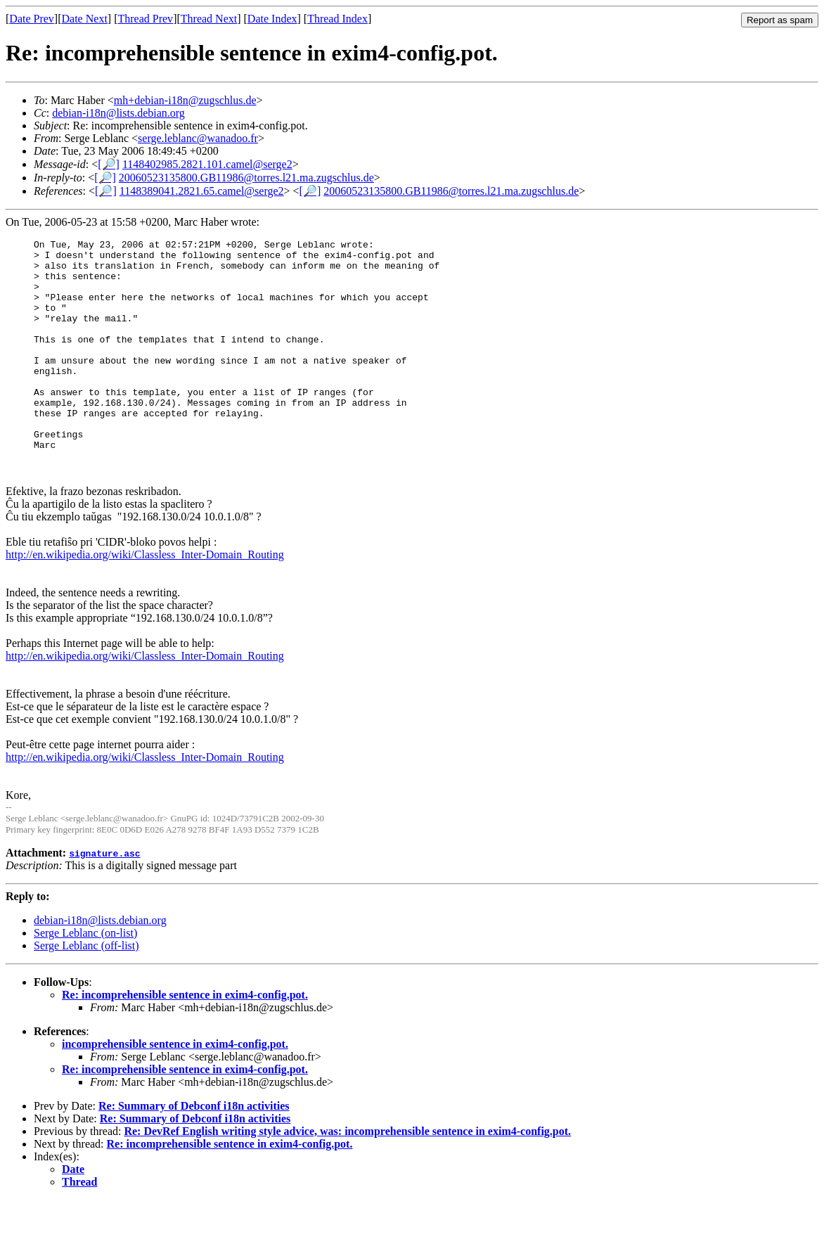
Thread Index (337, 19)
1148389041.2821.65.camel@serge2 (202, 191)
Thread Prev (145, 19)
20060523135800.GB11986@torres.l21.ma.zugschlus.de (246, 178)
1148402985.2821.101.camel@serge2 (207, 164)
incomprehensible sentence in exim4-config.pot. (175, 1088)
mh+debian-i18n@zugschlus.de (185, 100)
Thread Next (209, 19)
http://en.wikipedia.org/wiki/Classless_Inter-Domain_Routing (145, 599)
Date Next (85, 19)
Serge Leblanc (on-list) (85, 977)
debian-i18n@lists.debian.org (118, 113)
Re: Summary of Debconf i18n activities (194, 1150)
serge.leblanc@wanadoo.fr (198, 138)
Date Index (272, 19)
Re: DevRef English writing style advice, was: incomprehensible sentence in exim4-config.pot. (347, 1175)
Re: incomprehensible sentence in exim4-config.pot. (185, 1039)
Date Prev (31, 19)
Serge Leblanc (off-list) (86, 990)
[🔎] (109, 164)
